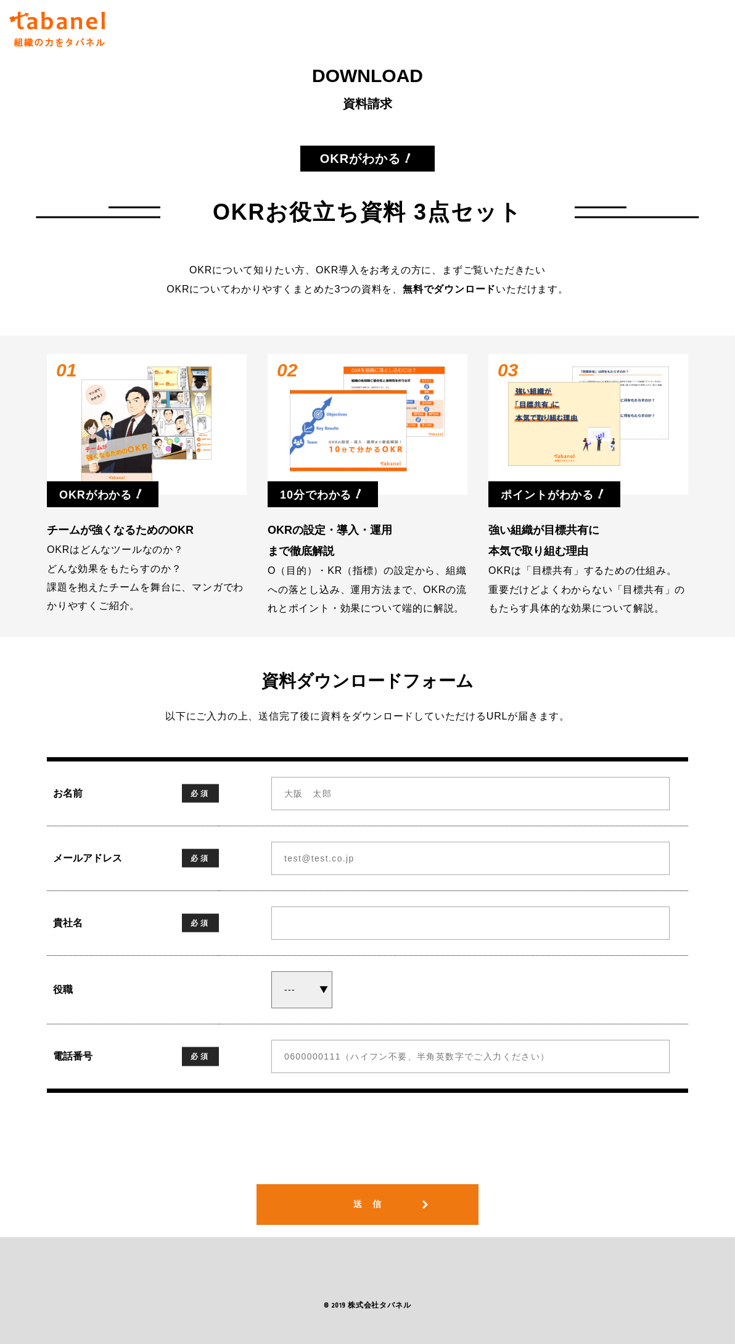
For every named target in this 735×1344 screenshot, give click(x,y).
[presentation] (367, 1148)
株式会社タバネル (379, 1305)
